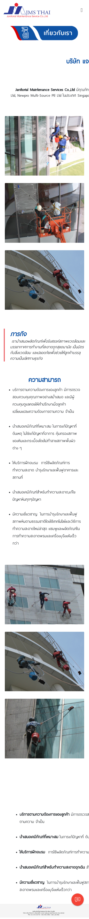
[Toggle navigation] (81, 10)
